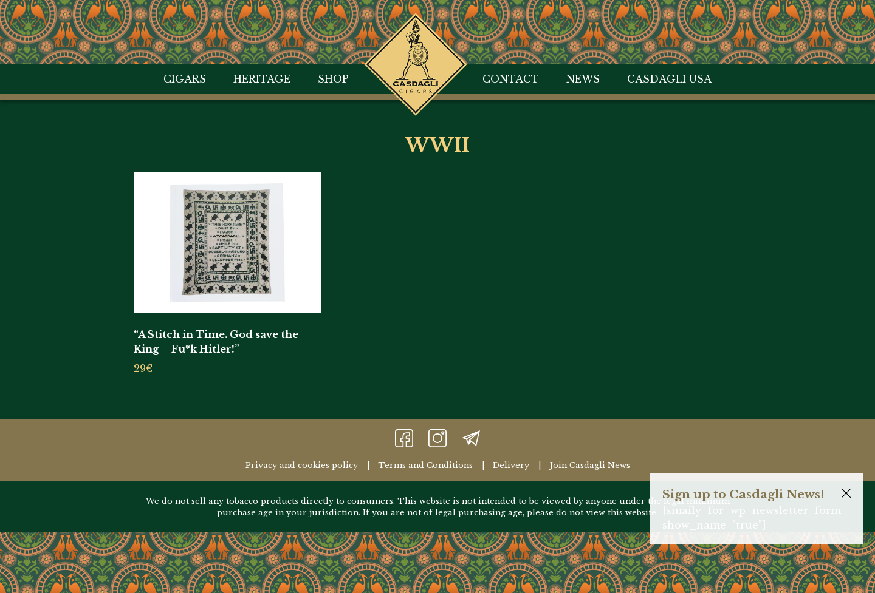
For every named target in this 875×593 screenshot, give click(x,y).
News (583, 79)
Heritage (261, 79)
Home (416, 28)
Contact (510, 79)
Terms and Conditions (425, 465)
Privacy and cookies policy (301, 465)
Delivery (511, 465)
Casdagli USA (669, 79)
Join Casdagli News (589, 465)
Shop (333, 79)
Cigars (184, 79)
